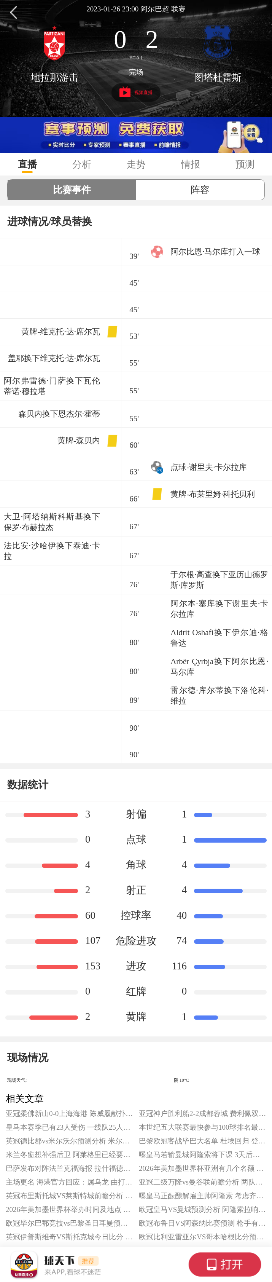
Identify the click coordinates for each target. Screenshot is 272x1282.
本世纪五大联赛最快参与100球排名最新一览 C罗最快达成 (202, 1127)
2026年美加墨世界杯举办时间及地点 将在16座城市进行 (69, 1209)
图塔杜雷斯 (218, 77)
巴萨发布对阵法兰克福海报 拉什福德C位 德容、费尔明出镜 (69, 1168)
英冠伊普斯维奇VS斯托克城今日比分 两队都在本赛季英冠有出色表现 (69, 1237)
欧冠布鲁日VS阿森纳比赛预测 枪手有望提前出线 (202, 1223)
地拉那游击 (54, 77)
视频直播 (135, 91)
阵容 (200, 190)
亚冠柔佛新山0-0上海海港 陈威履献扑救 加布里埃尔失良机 (69, 1114)
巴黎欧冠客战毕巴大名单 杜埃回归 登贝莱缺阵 (202, 1141)
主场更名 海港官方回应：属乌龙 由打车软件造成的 (69, 1182)
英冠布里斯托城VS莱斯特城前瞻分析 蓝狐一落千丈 (69, 1196)
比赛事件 (72, 190)
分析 (81, 164)
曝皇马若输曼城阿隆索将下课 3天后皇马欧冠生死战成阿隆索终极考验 (202, 1155)
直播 (27, 164)
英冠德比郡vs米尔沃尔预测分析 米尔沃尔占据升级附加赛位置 (69, 1141)
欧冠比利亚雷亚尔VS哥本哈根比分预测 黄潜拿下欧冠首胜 (202, 1237)
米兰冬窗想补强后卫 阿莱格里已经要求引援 (69, 1155)
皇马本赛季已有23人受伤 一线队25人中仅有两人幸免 (69, 1127)
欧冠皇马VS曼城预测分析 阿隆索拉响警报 (202, 1209)
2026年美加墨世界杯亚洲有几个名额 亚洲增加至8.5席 (202, 1168)
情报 (190, 164)
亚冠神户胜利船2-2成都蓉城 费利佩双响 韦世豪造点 (202, 1114)
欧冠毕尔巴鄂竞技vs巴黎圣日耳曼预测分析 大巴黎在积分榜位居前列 (69, 1223)
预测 (245, 164)
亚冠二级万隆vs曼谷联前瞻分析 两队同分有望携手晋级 (202, 1182)
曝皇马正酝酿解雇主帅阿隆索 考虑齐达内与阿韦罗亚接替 (202, 1196)
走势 (136, 164)
